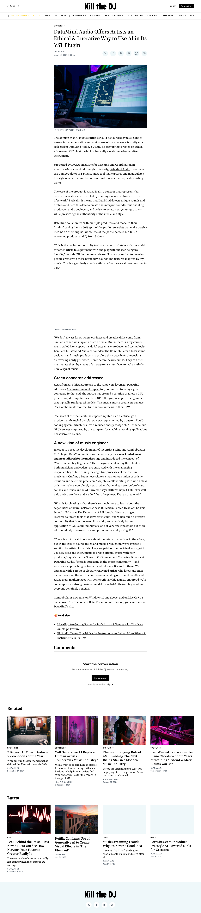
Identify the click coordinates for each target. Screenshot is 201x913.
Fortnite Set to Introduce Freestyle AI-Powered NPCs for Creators (170, 845)
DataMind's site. (64, 606)
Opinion (182, 16)
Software (95, 16)
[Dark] (11, 6)
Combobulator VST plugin (75, 174)
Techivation (68, 130)
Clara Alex (60, 52)
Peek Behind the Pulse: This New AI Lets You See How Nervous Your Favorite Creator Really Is (28, 847)
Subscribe (186, 6)
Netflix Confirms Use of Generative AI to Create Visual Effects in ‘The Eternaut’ (72, 844)
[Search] (18, 6)
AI (56, 16)
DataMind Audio (120, 169)
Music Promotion (114, 16)
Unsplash (80, 130)
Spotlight (59, 26)
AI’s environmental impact (83, 389)
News (47, 16)
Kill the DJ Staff (64, 782)
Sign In (173, 6)
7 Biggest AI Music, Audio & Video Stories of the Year (27, 754)
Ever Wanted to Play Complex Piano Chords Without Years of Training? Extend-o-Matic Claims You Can (172, 758)
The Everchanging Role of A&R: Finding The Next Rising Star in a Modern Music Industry (122, 758)
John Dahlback (111, 779)
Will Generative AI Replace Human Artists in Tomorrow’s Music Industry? (76, 756)
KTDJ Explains (135, 16)
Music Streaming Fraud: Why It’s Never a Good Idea (122, 843)
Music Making (79, 16)
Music (64, 16)
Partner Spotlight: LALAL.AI (25, 16)
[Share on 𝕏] (105, 53)
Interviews (167, 16)
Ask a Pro (152, 16)
